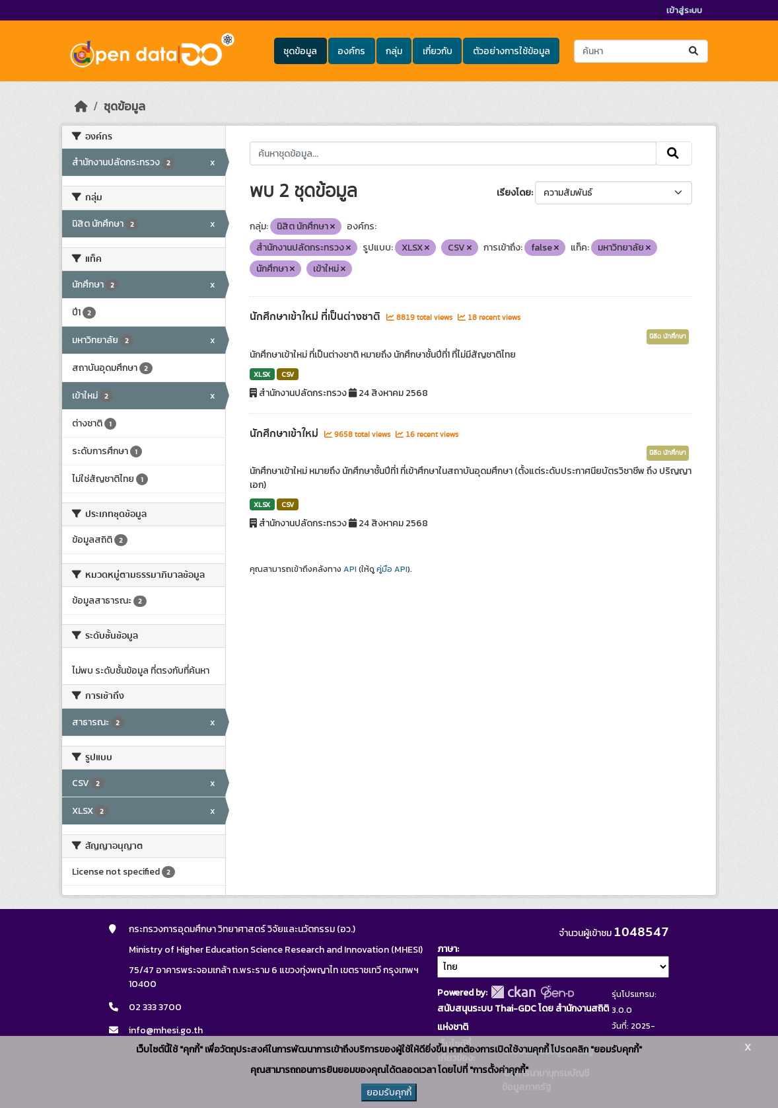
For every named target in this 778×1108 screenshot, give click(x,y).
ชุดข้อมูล (300, 51)
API (350, 569)
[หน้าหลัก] (81, 106)
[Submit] (694, 51)
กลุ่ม (394, 51)
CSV (287, 374)
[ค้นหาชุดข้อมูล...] (641, 51)
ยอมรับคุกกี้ (389, 1092)
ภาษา (447, 949)
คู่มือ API (391, 569)
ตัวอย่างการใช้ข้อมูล (511, 51)
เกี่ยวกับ (437, 51)
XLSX (262, 374)
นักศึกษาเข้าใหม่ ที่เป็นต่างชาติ (316, 316)
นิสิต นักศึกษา (667, 336)
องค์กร (351, 51)
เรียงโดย (514, 193)
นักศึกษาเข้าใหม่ (285, 433)
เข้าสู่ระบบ (684, 10)
